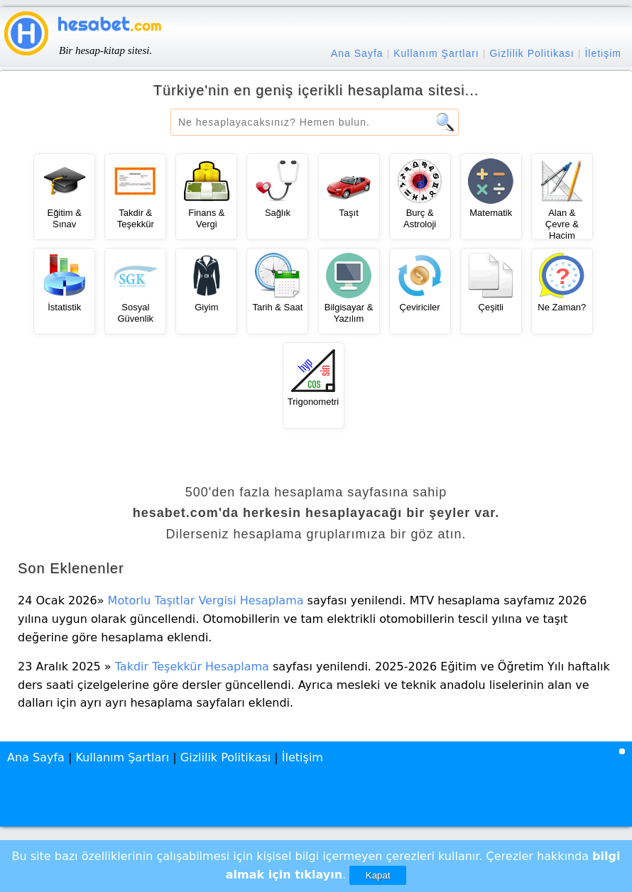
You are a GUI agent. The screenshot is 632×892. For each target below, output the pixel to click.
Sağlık (277, 212)
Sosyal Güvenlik (135, 313)
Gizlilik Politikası (531, 53)
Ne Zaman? (562, 307)
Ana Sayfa (357, 53)
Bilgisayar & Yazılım (349, 313)
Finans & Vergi (206, 218)
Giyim (206, 307)
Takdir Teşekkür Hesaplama (192, 666)
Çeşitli (491, 307)
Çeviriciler (420, 307)
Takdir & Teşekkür (135, 218)
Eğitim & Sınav (64, 218)
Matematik (490, 212)
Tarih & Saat (278, 307)
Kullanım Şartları (436, 53)
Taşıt (348, 212)
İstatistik (64, 307)
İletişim (602, 53)
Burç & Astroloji (419, 218)
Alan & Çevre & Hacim (562, 223)
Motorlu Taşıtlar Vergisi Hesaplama (206, 600)
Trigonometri (313, 401)
